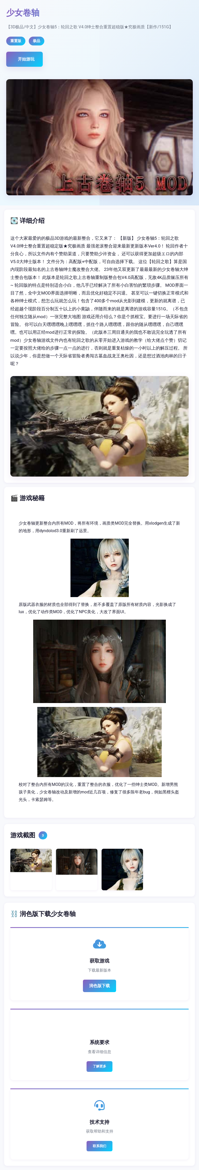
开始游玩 (26, 59)
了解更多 (99, 1066)
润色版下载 (99, 985)
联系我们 (99, 1146)
